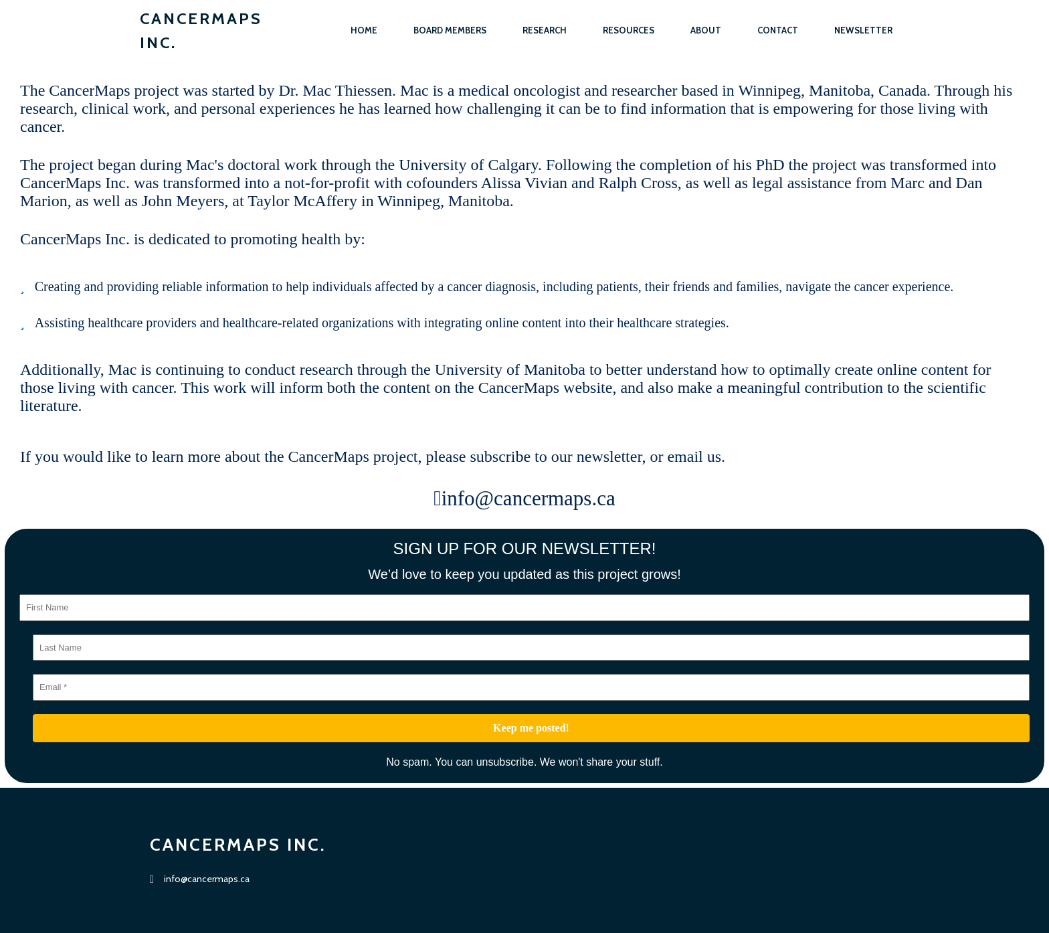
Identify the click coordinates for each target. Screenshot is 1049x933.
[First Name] (524, 607)
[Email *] (531, 687)
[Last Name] (531, 647)
